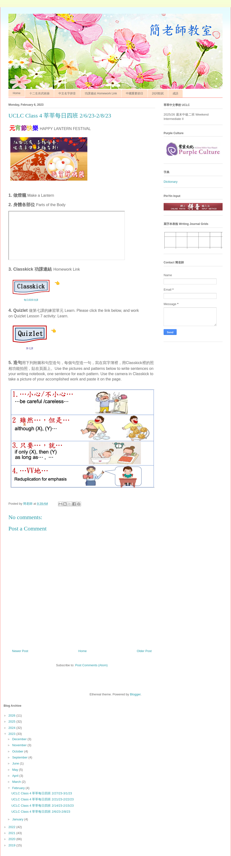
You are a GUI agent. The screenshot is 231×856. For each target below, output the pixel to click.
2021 (12, 833)
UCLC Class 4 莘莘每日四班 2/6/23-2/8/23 (40, 811)
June (16, 763)
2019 (12, 845)
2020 (12, 839)
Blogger (135, 694)
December (20, 739)
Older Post (144, 651)
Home (16, 93)
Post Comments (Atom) (91, 665)
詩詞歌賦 (158, 93)
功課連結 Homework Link (101, 93)
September (20, 757)
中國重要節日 (134, 93)
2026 (12, 715)
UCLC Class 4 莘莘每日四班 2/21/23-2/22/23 (42, 799)
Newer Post (20, 651)
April (15, 776)
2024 (12, 728)
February (19, 788)
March (17, 782)
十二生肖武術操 (39, 93)
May (15, 769)
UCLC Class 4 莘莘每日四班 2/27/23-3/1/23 (41, 793)
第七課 (29, 348)
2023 (12, 734)
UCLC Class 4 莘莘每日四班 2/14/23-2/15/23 (42, 805)
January (18, 819)
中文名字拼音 (67, 93)
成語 (175, 93)
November (20, 745)
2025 (12, 721)
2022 (12, 827)
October (18, 751)
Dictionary (171, 181)
